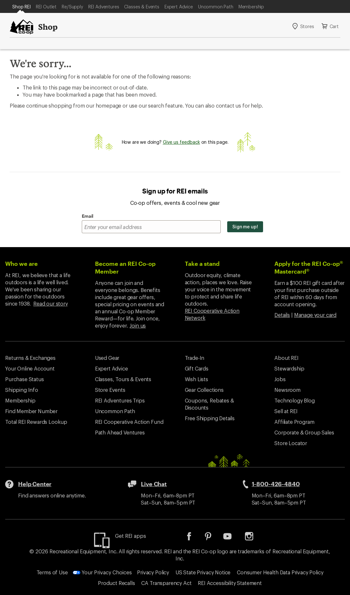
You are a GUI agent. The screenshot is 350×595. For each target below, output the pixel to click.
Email (87, 216)
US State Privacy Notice (202, 572)
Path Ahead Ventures (120, 432)
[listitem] (194, 538)
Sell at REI (285, 411)
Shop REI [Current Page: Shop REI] (21, 6)
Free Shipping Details (210, 418)
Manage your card (315, 315)
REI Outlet (46, 6)
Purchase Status (24, 379)
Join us (138, 325)
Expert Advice (178, 6)
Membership (251, 6)
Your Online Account (30, 368)
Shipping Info (21, 390)
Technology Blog (294, 400)
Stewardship (289, 368)
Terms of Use (52, 572)
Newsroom (287, 390)
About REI (286, 358)
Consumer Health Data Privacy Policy (280, 572)
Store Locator (290, 443)
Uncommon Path (215, 6)
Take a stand (202, 263)
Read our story (50, 303)
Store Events (110, 390)
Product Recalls (116, 583)
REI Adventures (103, 6)
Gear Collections (204, 390)
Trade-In (195, 358)
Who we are (21, 263)
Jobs (279, 379)
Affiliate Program (294, 422)
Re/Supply (72, 6)
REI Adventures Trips (120, 400)
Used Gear (107, 358)
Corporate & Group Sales (304, 432)
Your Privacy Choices (102, 572)
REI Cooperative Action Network (212, 314)
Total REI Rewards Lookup (36, 422)
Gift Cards (196, 368)
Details (282, 315)
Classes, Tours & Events (123, 379)
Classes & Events (141, 6)
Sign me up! (245, 226)
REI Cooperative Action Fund (129, 422)
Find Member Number (31, 411)
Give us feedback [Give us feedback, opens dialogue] (181, 142)
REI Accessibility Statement (230, 583)
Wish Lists (196, 379)
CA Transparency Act (166, 583)
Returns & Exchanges (30, 358)
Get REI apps (130, 536)
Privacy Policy (153, 572)
